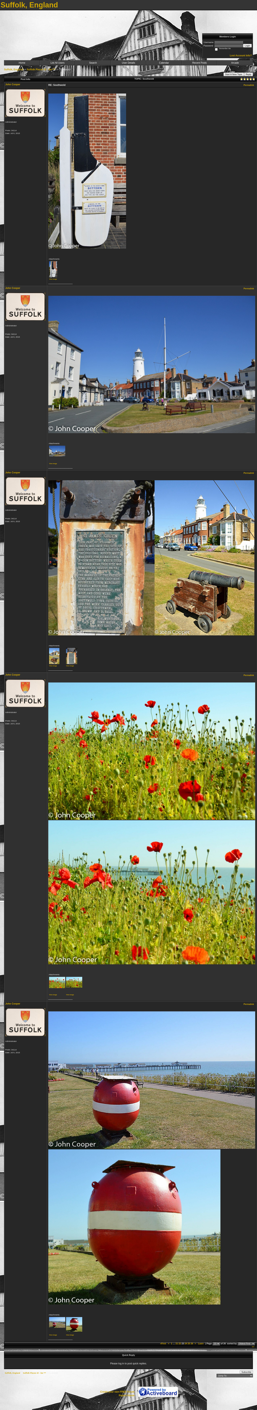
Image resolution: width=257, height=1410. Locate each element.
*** (253, 1347)
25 (189, 1343)
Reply (248, 74)
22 (180, 1343)
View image (53, 279)
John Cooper (12, 84)
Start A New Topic (233, 74)
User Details (128, 62)
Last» (201, 1343)
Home (22, 62)
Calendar (164, 62)
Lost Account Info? (241, 55)
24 (186, 1343)
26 (192, 1343)
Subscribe (246, 1372)
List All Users (57, 62)
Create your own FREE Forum (117, 1391)
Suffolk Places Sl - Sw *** (41, 69)
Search (93, 62)
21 (177, 1343)
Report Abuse (127, 1395)
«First (163, 1343)
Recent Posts (199, 62)
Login (247, 45)
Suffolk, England (13, 69)
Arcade (235, 62)
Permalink (248, 85)
